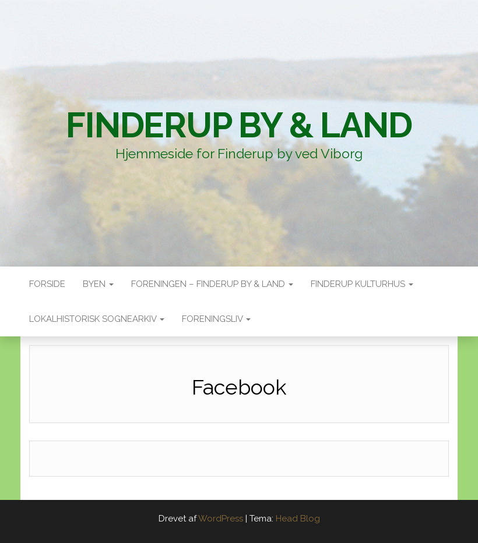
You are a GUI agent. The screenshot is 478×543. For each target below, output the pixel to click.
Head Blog (298, 518)
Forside (47, 284)
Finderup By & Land (239, 125)
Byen (98, 284)
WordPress (220, 518)
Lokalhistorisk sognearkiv (96, 319)
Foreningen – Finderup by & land (212, 284)
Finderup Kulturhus (362, 284)
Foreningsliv (216, 319)
